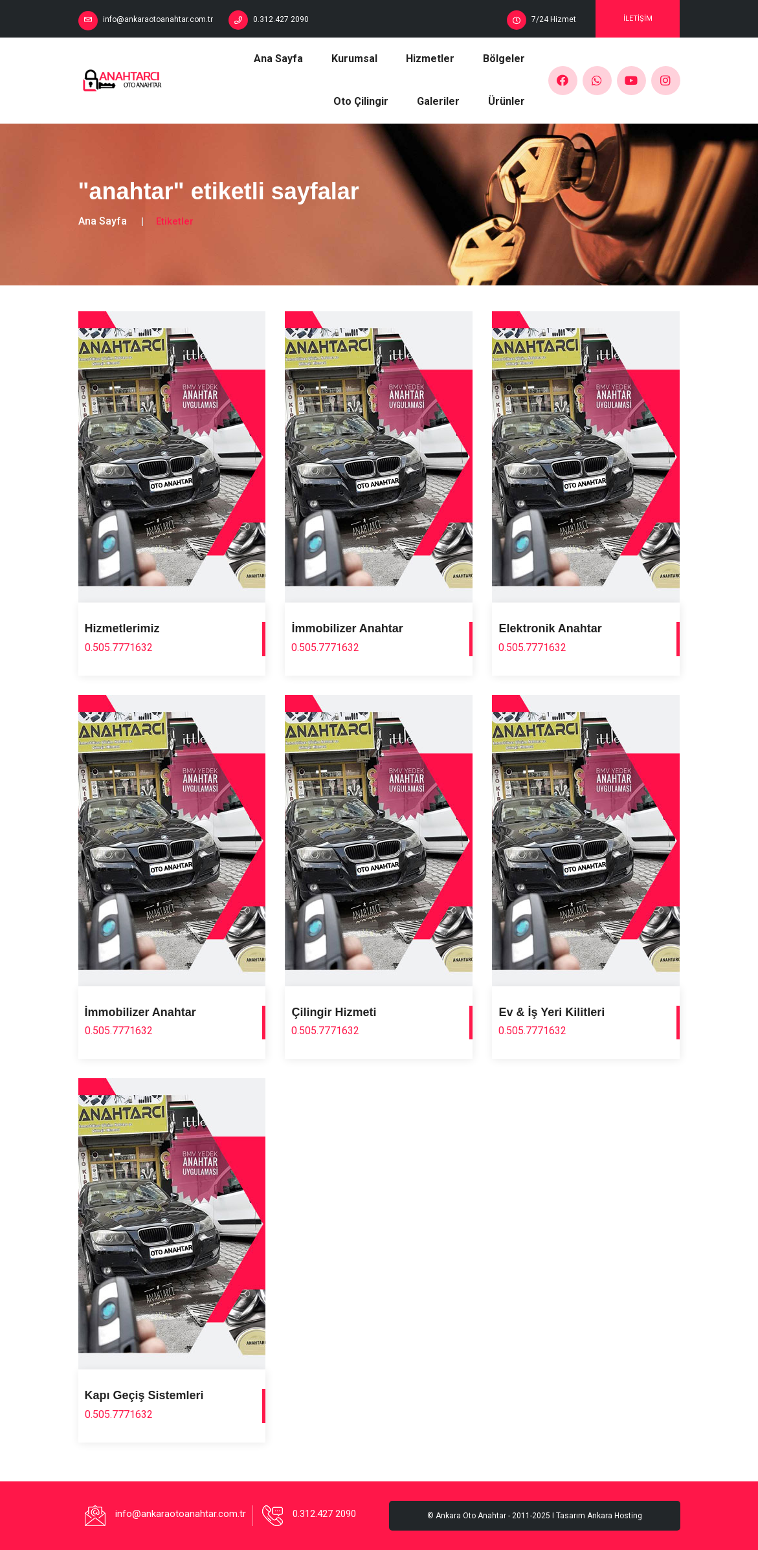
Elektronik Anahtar (549, 628)
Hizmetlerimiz (122, 628)
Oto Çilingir (360, 101)
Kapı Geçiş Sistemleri (144, 1395)
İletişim (637, 18)
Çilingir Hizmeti (333, 1012)
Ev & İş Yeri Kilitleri (551, 1012)
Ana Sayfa (278, 58)
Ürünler (506, 101)
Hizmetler (430, 58)
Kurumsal (354, 58)
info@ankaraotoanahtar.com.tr (158, 19)
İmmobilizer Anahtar (347, 628)
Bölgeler (504, 58)
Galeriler (438, 101)
